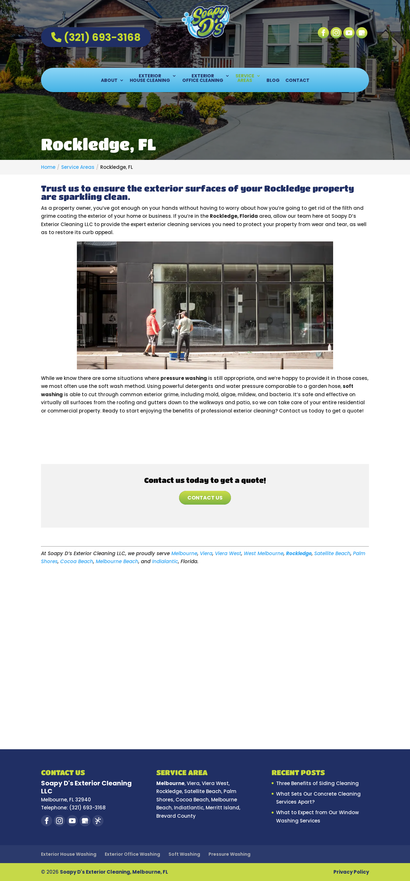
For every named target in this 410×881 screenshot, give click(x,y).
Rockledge (299, 553)
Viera (206, 553)
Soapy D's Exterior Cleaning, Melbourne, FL (114, 872)
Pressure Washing (229, 854)
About (109, 80)
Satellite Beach (332, 553)
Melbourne (184, 553)
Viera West (228, 553)
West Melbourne (263, 553)
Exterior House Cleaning (150, 78)
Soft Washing (184, 854)
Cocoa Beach (76, 561)
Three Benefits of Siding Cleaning (317, 783)
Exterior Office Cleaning (202, 78)
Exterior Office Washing (132, 854)
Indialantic (165, 561)
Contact (297, 80)
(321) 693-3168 (96, 37)
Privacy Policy (351, 872)
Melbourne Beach (117, 561)
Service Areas (244, 78)
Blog (273, 80)
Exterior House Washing (68, 854)
